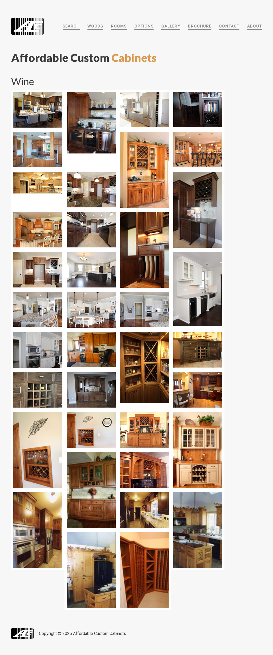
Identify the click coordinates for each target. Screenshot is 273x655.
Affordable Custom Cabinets (99, 633)
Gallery (170, 26)
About (254, 26)
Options (144, 26)
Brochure (199, 26)
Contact (229, 26)
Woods (95, 26)
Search (71, 26)
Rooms (119, 26)
